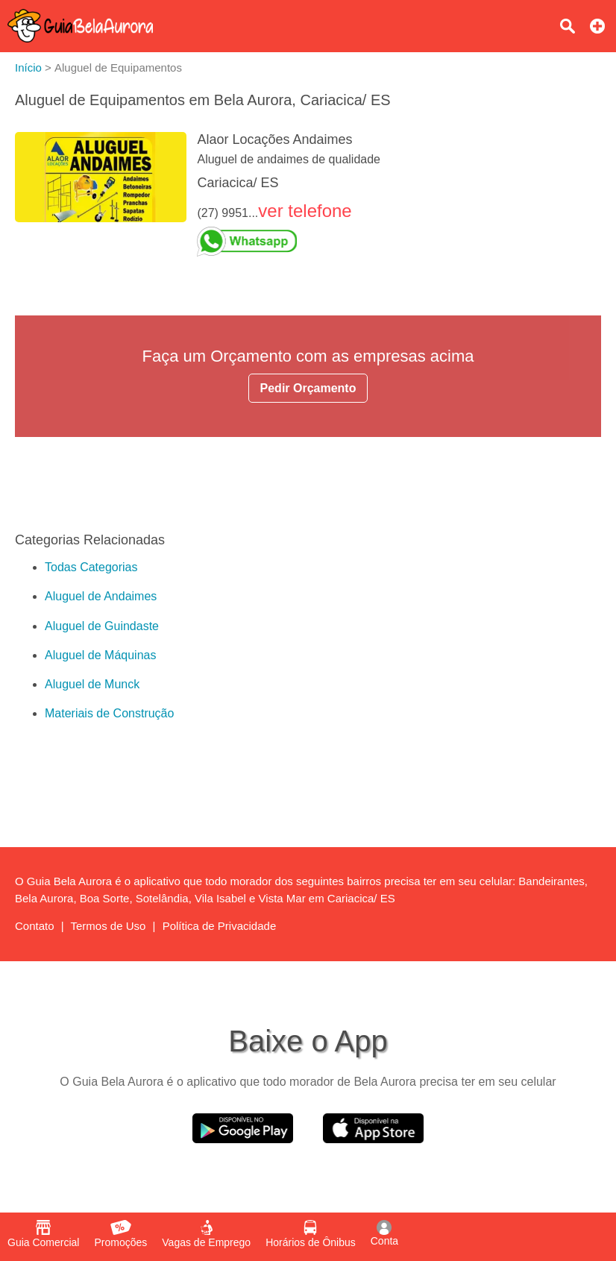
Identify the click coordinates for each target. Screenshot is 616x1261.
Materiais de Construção (109, 713)
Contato (34, 925)
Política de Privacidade (220, 925)
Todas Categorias (91, 567)
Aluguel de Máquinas (100, 655)
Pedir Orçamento (308, 388)
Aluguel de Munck (92, 684)
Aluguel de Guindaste (102, 626)
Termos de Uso (108, 925)
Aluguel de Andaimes (101, 596)
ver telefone (304, 211)
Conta (384, 1233)
